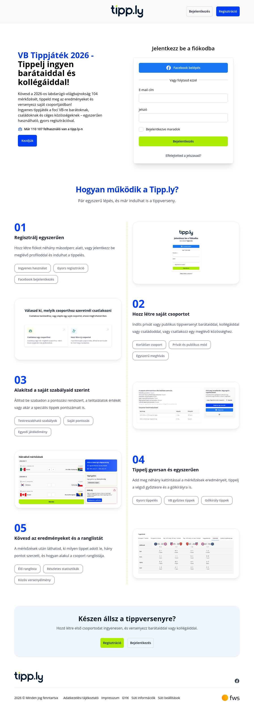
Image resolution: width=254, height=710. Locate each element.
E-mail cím (146, 90)
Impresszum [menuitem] (110, 698)
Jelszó (143, 109)
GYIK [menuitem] (125, 698)
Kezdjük (27, 140)
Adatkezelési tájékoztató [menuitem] (81, 698)
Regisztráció (228, 11)
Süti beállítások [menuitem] (169, 698)
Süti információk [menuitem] (143, 698)
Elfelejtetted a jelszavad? (183, 155)
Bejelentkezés (199, 11)
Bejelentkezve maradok (163, 129)
